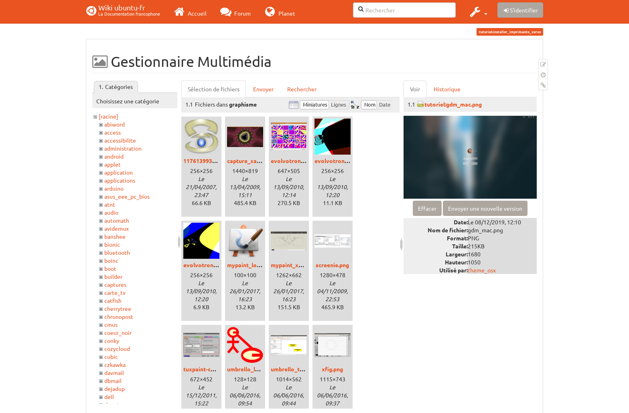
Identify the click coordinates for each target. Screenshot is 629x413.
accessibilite (120, 140)
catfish (113, 300)
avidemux (116, 228)
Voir (415, 89)
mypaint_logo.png (250, 264)
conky (111, 340)
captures (115, 284)
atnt (109, 204)
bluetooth (117, 252)
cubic (111, 356)
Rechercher (302, 89)
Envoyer (263, 89)
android (114, 156)
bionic (112, 244)
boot (110, 268)
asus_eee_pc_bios (127, 196)
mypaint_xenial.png (296, 264)
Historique (447, 89)
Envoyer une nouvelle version (485, 208)
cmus (111, 324)
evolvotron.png (291, 160)
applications (119, 180)
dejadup (114, 388)
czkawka (115, 364)
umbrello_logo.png (251, 369)
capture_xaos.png (250, 160)
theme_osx (482, 270)
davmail (114, 372)
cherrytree (117, 308)
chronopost (118, 316)
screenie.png (332, 264)
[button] (477, 11)
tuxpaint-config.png (209, 369)
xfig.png (332, 369)
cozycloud (117, 348)
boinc (111, 260)
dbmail (113, 380)
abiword (114, 124)
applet (112, 164)
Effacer (427, 208)
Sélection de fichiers (213, 89)
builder (113, 276)
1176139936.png (204, 160)
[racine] (108, 116)
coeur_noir (118, 332)
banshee (115, 236)
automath (116, 220)
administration (123, 148)
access (112, 132)
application (118, 172)
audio (111, 212)
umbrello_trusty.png (297, 369)
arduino (114, 188)
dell (109, 396)
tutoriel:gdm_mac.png (453, 104)
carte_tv (115, 292)
